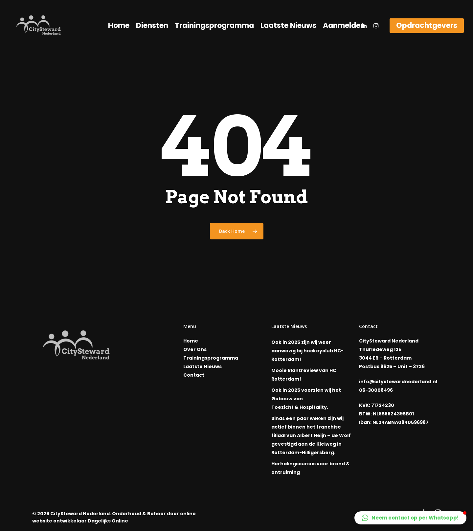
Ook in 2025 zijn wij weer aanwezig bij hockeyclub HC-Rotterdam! (307, 351)
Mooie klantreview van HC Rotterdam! (303, 374)
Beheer (156, 513)
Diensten (152, 25)
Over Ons (195, 349)
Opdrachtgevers (426, 25)
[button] (410, 517)
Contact (193, 375)
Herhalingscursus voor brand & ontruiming (310, 468)
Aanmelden (344, 25)
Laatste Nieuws (288, 25)
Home (118, 25)
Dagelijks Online (108, 521)
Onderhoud (126, 513)
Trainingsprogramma (214, 25)
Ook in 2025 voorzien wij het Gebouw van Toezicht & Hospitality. (306, 398)
